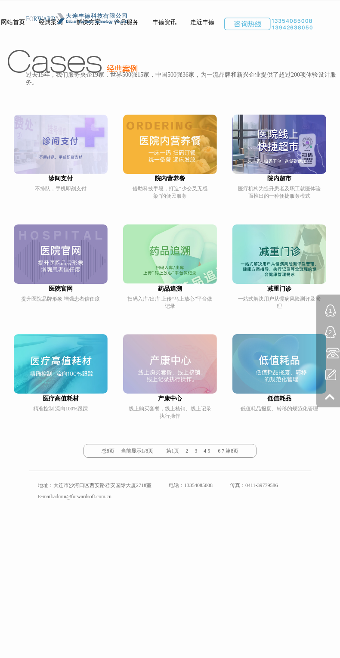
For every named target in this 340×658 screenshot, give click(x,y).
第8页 (232, 451)
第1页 (172, 451)
